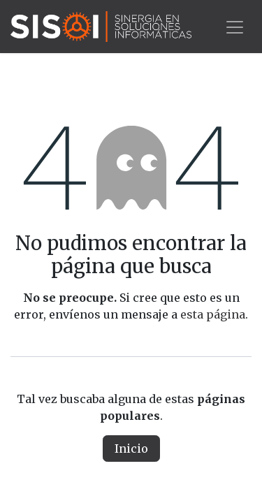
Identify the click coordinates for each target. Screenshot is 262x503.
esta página (212, 314)
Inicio (131, 448)
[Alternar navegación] (235, 26)
